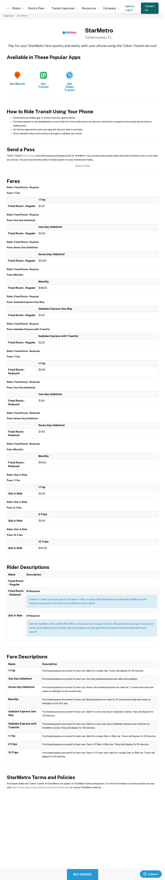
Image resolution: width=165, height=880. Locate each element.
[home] (8, 8)
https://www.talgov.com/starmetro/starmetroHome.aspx (40, 787)
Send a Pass (28, 155)
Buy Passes (83, 874)
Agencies (9, 15)
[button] (18, 8)
